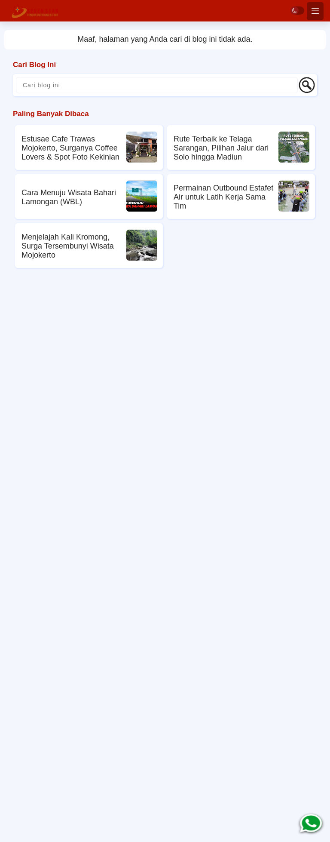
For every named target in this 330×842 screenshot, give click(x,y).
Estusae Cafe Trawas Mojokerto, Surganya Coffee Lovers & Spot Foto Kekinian (70, 148)
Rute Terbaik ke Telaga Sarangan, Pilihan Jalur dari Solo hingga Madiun (221, 148)
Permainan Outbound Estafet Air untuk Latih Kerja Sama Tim (223, 197)
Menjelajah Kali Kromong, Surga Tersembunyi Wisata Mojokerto (67, 246)
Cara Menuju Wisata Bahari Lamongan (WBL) (68, 197)
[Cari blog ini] (157, 85)
